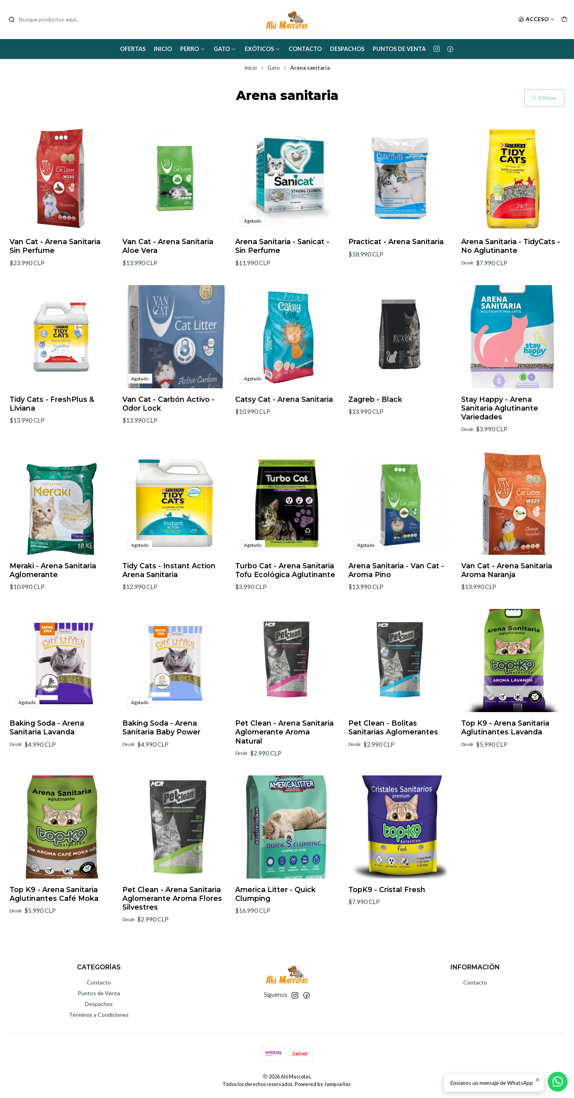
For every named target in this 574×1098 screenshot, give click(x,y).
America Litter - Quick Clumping (275, 925)
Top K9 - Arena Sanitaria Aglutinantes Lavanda (505, 758)
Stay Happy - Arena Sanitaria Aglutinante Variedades (499, 439)
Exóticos (262, 48)
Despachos (347, 48)
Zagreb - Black (375, 430)
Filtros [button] (543, 98)
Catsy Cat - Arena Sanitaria (284, 430)
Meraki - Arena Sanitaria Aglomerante (53, 601)
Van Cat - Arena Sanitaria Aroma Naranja (506, 601)
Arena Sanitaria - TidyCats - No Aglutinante (510, 245)
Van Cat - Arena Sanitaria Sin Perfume (55, 245)
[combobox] (48, 19)
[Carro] (564, 19)
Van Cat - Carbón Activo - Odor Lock (168, 434)
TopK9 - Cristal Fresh (386, 920)
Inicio (163, 48)
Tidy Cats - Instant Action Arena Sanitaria (169, 601)
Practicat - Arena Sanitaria (396, 241)
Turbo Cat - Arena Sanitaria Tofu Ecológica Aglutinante (285, 601)
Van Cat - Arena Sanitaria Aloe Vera (167, 245)
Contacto (305, 48)
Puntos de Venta (399, 48)
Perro (192, 48)
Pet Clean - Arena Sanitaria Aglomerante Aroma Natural (284, 763)
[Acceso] (536, 19)
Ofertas (132, 48)
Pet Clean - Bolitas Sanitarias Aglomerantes (393, 758)
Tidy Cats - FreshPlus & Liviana (52, 434)
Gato (225, 48)
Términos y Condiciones (99, 1014)
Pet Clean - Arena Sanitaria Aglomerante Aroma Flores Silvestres (172, 929)
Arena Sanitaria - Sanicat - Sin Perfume (282, 245)
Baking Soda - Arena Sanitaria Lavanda (47, 758)
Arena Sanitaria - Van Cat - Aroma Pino (396, 601)
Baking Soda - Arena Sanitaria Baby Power (161, 758)
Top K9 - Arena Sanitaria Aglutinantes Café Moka (54, 925)
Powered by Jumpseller (323, 1084)
